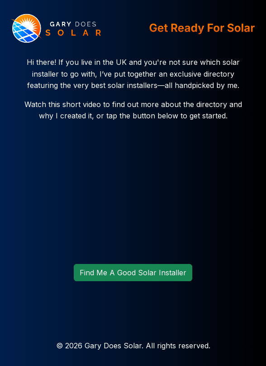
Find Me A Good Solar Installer (133, 272)
